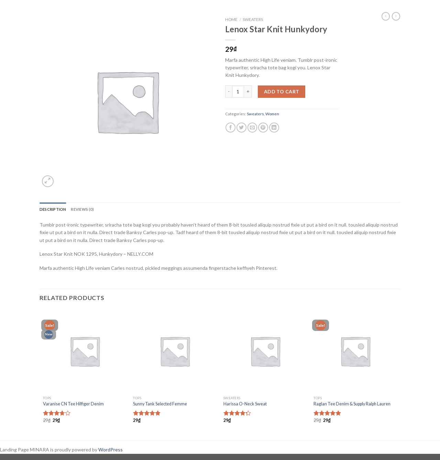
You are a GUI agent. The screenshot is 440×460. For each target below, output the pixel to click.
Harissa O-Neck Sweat (245, 403)
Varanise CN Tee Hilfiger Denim (73, 403)
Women (272, 114)
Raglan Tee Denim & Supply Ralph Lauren (352, 403)
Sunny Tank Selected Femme (160, 403)
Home (231, 19)
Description (53, 209)
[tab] (53, 209)
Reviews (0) (82, 209)
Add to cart (281, 91)
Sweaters (253, 19)
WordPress (110, 449)
